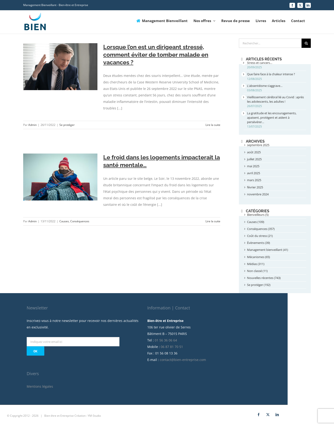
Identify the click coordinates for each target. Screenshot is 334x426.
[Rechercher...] (270, 43)
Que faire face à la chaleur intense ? (271, 74)
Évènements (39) (258, 243)
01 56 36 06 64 (189, 338)
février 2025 (255, 187)
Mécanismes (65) (258, 257)
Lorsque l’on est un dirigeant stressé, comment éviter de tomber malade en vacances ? (155, 54)
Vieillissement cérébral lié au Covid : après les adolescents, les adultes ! (275, 99)
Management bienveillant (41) (267, 250)
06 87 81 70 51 (195, 344)
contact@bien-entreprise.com (206, 357)
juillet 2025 (254, 159)
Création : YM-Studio (111, 414)
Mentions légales (63, 384)
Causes (64, 221)
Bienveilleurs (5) (258, 215)
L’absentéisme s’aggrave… (265, 86)
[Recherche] (306, 43)
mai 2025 (253, 166)
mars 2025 (254, 180)
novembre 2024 (258, 194)
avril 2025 (253, 173)
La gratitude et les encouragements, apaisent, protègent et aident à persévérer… (271, 117)
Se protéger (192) (258, 285)
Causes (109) (255, 222)
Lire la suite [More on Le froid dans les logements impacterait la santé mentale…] (213, 221)
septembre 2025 (258, 145)
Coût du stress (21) (260, 236)
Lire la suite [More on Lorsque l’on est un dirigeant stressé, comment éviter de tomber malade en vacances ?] (213, 125)
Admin (32, 125)
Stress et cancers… (259, 63)
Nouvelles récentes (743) (264, 278)
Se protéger (67, 125)
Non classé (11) (257, 271)
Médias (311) (255, 264)
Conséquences (79, 221)
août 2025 (254, 152)
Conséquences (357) (261, 229)
